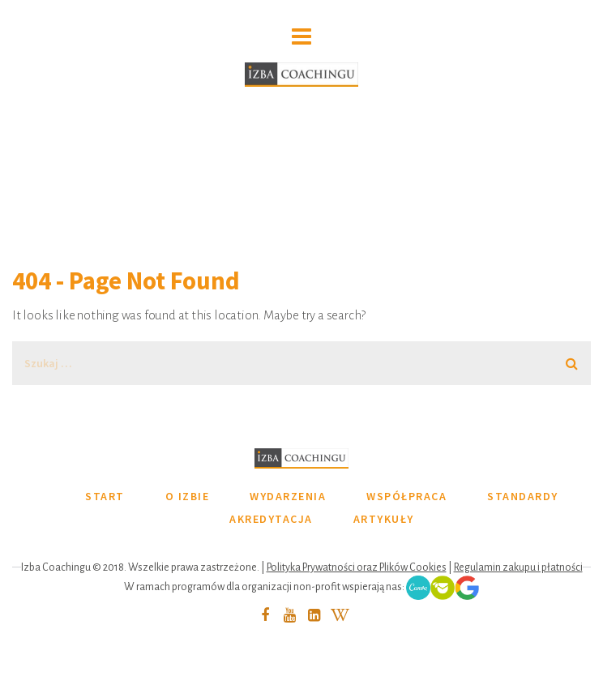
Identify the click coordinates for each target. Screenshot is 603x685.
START (105, 496)
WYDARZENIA (288, 496)
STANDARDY (522, 496)
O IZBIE (187, 496)
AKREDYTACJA (271, 519)
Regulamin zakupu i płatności (518, 567)
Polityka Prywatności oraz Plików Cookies (357, 567)
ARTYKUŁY (383, 519)
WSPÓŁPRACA (406, 496)
